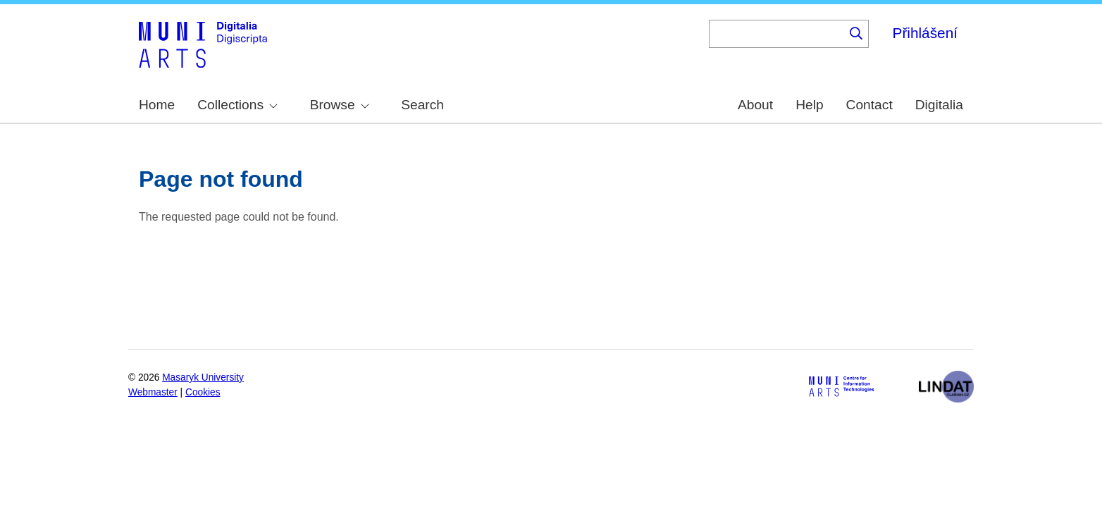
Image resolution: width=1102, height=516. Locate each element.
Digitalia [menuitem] (939, 104)
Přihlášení (925, 33)
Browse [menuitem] (339, 104)
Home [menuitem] (157, 104)
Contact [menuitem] (869, 104)
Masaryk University (203, 377)
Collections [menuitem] (237, 104)
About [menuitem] (755, 104)
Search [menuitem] (422, 104)
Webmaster (153, 392)
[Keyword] (776, 34)
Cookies (203, 392)
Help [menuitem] (809, 104)
